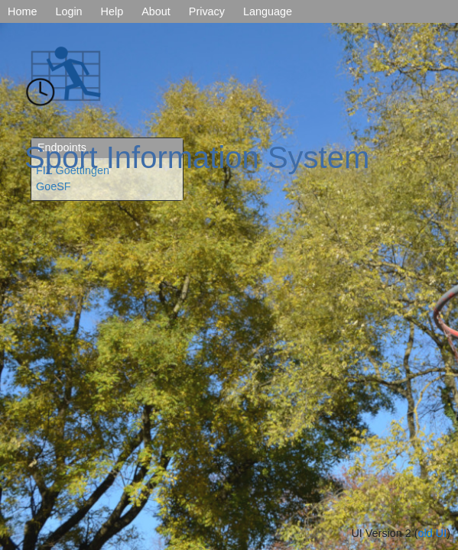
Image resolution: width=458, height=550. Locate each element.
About (156, 11)
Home (22, 11)
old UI (432, 533)
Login (68, 11)
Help (112, 11)
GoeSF (53, 186)
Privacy (207, 11)
